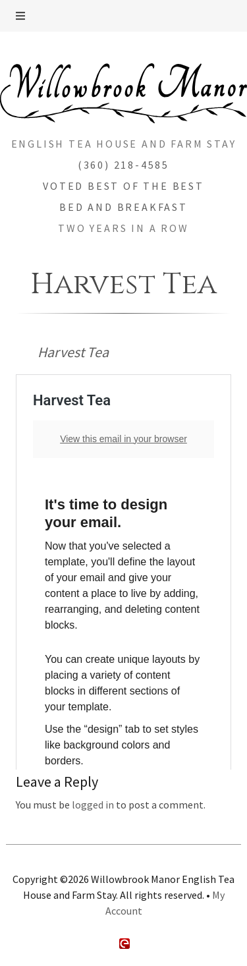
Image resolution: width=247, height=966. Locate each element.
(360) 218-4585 (123, 164)
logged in (93, 804)
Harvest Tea (73, 352)
